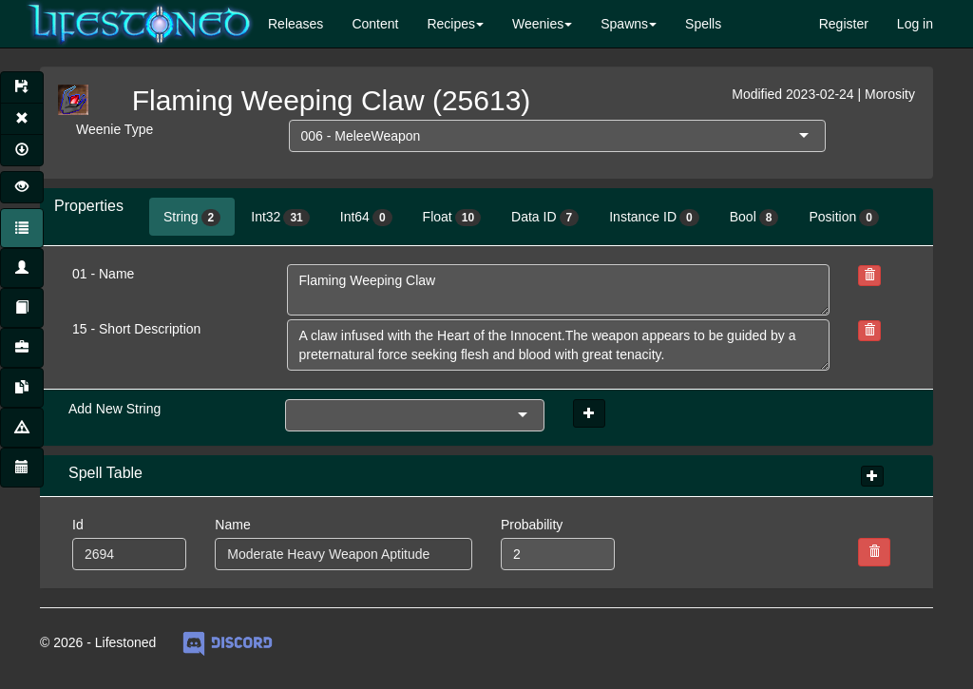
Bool (754, 217)
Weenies (537, 23)
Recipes (451, 23)
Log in (915, 23)
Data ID (545, 217)
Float (452, 217)
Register (843, 23)
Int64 (366, 217)
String (191, 217)
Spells (703, 23)
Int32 (280, 217)
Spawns (624, 23)
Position (844, 217)
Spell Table (105, 473)
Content (375, 23)
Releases (295, 23)
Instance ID (654, 217)
